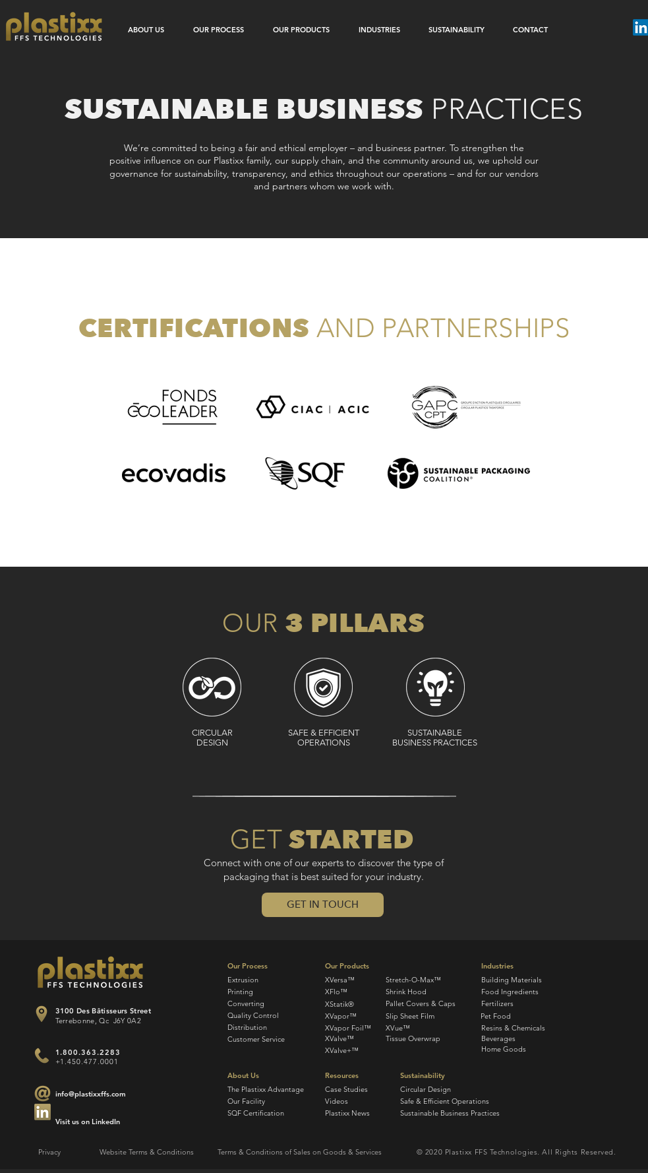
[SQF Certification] (258, 1113)
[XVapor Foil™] (348, 1028)
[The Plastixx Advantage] (266, 1089)
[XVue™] (423, 1028)
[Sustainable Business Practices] (449, 1113)
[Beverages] (529, 1039)
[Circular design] (212, 687)
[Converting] (258, 1004)
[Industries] (523, 966)
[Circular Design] (430, 1089)
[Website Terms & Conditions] (146, 1152)
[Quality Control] (253, 1016)
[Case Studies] (355, 1089)
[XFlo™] (336, 992)
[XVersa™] (340, 980)
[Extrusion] (258, 980)
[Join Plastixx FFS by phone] (42, 1055)
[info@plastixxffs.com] (90, 1094)
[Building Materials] (523, 980)
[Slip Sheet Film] (423, 1016)
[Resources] (355, 1076)
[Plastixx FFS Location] (42, 1014)
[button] (323, 905)
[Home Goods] (529, 1050)
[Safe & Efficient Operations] (444, 1101)
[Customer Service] (256, 1039)
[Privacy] (62, 1152)
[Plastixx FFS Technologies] (54, 26)
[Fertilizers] (523, 1004)
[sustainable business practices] (435, 687)
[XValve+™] (342, 1051)
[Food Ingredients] (523, 992)
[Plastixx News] (355, 1113)
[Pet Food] (523, 1016)
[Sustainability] (430, 1076)
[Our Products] (351, 966)
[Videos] (355, 1101)
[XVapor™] (341, 1016)
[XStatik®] (339, 1004)
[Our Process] (258, 966)
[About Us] (258, 1076)
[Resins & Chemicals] (523, 1028)
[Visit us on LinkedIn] (90, 1122)
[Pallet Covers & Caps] (421, 1004)
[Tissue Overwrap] (423, 1039)
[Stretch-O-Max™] (413, 980)
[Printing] (258, 992)
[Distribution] (258, 1027)
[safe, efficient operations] (323, 687)
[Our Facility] (258, 1101)
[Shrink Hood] (417, 992)
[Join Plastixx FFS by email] (42, 1112)
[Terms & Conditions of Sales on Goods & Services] (299, 1152)
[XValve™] (339, 1039)
